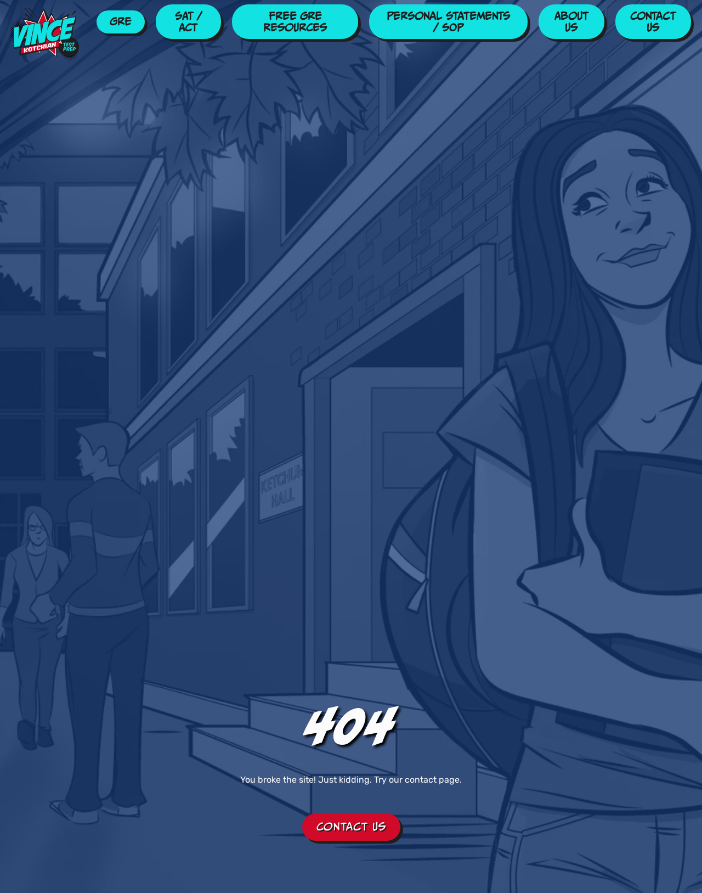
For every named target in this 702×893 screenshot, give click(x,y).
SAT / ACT (188, 21)
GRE (120, 21)
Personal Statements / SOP (448, 21)
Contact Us (653, 21)
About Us (571, 21)
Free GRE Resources (295, 21)
